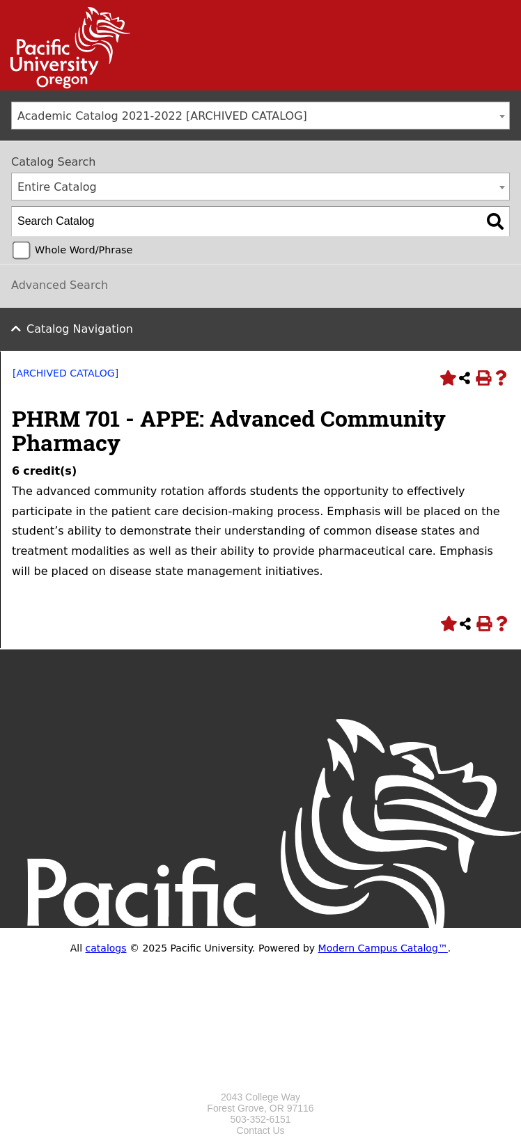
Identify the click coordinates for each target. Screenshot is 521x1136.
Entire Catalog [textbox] (57, 187)
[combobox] (260, 115)
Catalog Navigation (79, 329)
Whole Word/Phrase (83, 249)
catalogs (106, 948)
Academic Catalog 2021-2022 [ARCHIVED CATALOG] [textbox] (162, 116)
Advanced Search (59, 285)
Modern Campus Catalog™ (383, 948)
